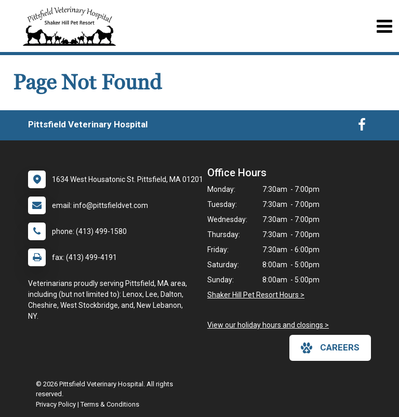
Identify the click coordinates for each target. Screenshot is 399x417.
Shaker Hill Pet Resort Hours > (255, 295)
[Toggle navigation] (384, 26)
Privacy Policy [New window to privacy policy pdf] (56, 404)
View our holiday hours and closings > (268, 325)
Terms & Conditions (110, 404)
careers (330, 348)
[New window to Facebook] (362, 127)
